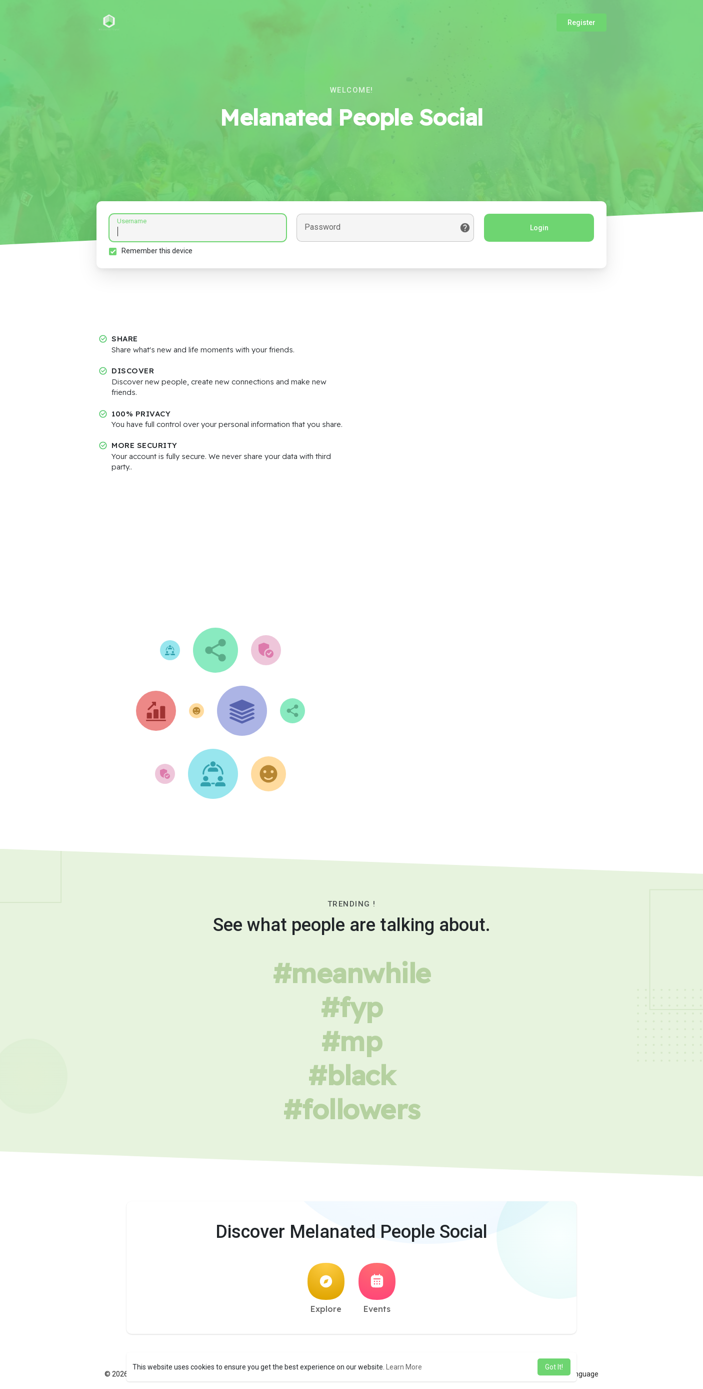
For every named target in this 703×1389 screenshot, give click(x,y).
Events (377, 1288)
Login (539, 228)
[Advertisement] (351, 553)
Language (579, 1374)
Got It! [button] (554, 1367)
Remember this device (157, 251)
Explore (326, 1288)
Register (582, 23)
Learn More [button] (404, 1367)
